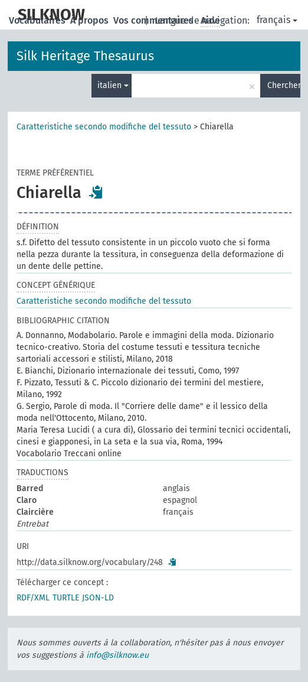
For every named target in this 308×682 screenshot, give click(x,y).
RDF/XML (33, 598)
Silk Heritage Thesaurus (85, 56)
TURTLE (66, 598)
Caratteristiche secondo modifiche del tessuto (104, 127)
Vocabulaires (38, 20)
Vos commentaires (154, 20)
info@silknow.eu (117, 655)
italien (113, 85)
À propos (90, 20)
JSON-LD (98, 598)
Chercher (283, 85)
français (277, 19)
